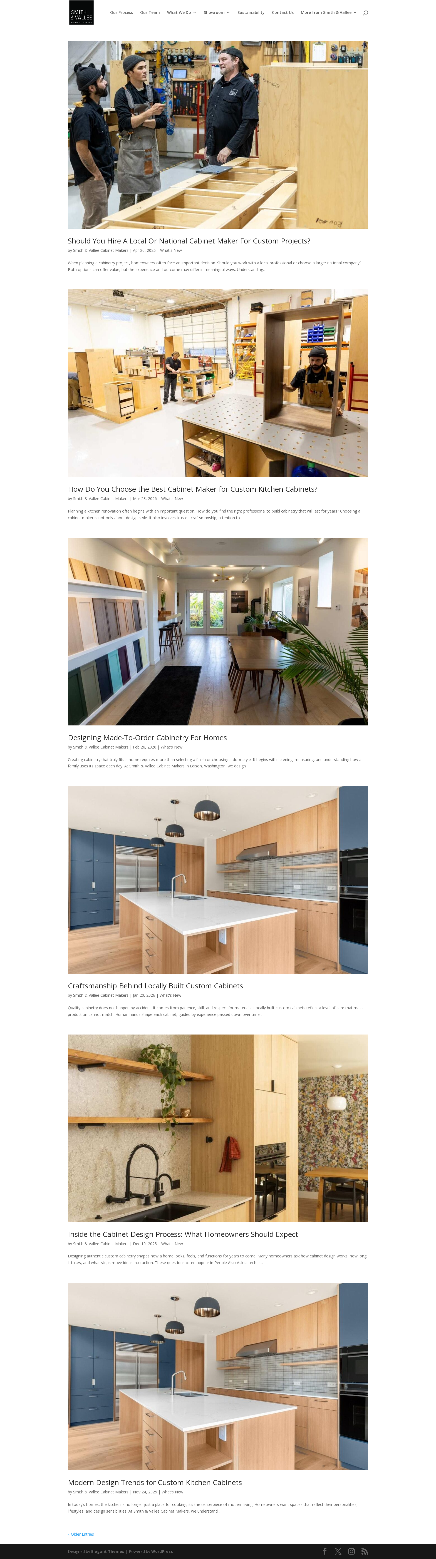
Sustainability (251, 13)
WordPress (162, 1551)
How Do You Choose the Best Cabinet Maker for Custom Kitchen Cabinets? (193, 489)
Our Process (121, 13)
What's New (171, 250)
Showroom (214, 13)
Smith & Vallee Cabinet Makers (100, 250)
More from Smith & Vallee (326, 13)
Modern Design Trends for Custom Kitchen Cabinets (155, 1482)
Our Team (150, 13)
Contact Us (283, 13)
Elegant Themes (107, 1551)
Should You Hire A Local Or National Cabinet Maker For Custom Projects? (189, 241)
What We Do (179, 13)
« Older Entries (81, 1534)
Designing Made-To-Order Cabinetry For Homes (147, 737)
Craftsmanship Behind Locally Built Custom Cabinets (155, 986)
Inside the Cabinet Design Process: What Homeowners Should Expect (183, 1234)
